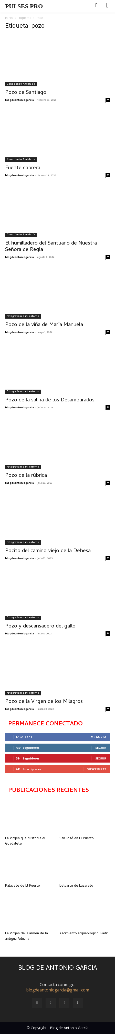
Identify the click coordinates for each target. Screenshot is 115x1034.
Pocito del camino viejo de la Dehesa (48, 551)
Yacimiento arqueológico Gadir (83, 934)
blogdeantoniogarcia (19, 100)
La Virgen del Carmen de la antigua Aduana (26, 936)
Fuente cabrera (22, 168)
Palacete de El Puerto (22, 886)
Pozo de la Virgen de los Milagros (44, 701)
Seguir (100, 747)
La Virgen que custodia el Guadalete (25, 841)
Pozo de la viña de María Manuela (44, 325)
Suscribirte (96, 769)
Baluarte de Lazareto (76, 886)
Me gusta (98, 737)
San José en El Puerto (76, 839)
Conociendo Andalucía (21, 84)
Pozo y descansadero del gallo (40, 626)
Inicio (9, 18)
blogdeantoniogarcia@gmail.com (57, 990)
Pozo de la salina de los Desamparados (50, 400)
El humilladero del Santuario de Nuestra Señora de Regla (51, 246)
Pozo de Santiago (25, 92)
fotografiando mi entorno (23, 316)
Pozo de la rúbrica (26, 475)
